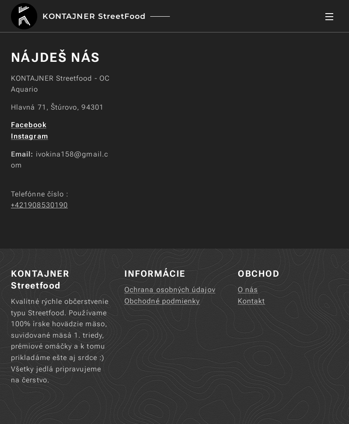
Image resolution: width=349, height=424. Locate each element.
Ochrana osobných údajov (169, 289)
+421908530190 (39, 205)
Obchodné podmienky (162, 301)
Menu (329, 16)
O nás (248, 289)
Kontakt (251, 301)
